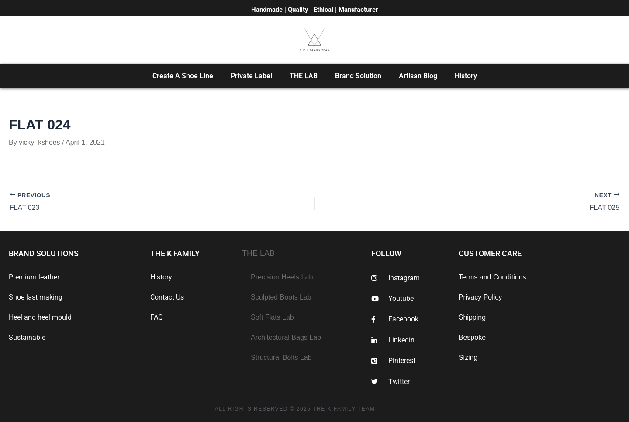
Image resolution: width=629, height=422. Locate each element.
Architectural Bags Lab (286, 337)
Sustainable (27, 337)
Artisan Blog (418, 76)
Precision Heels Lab (282, 277)
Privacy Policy (480, 297)
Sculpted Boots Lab (281, 297)
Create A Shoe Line (182, 76)
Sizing (468, 357)
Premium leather (34, 277)
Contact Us (167, 297)
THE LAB (304, 76)
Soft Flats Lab (272, 317)
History (466, 76)
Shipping (472, 317)
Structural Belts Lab (281, 357)
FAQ (156, 317)
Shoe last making (35, 297)
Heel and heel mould (40, 317)
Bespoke (472, 337)
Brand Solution (358, 76)
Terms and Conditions (492, 277)
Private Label (251, 76)
